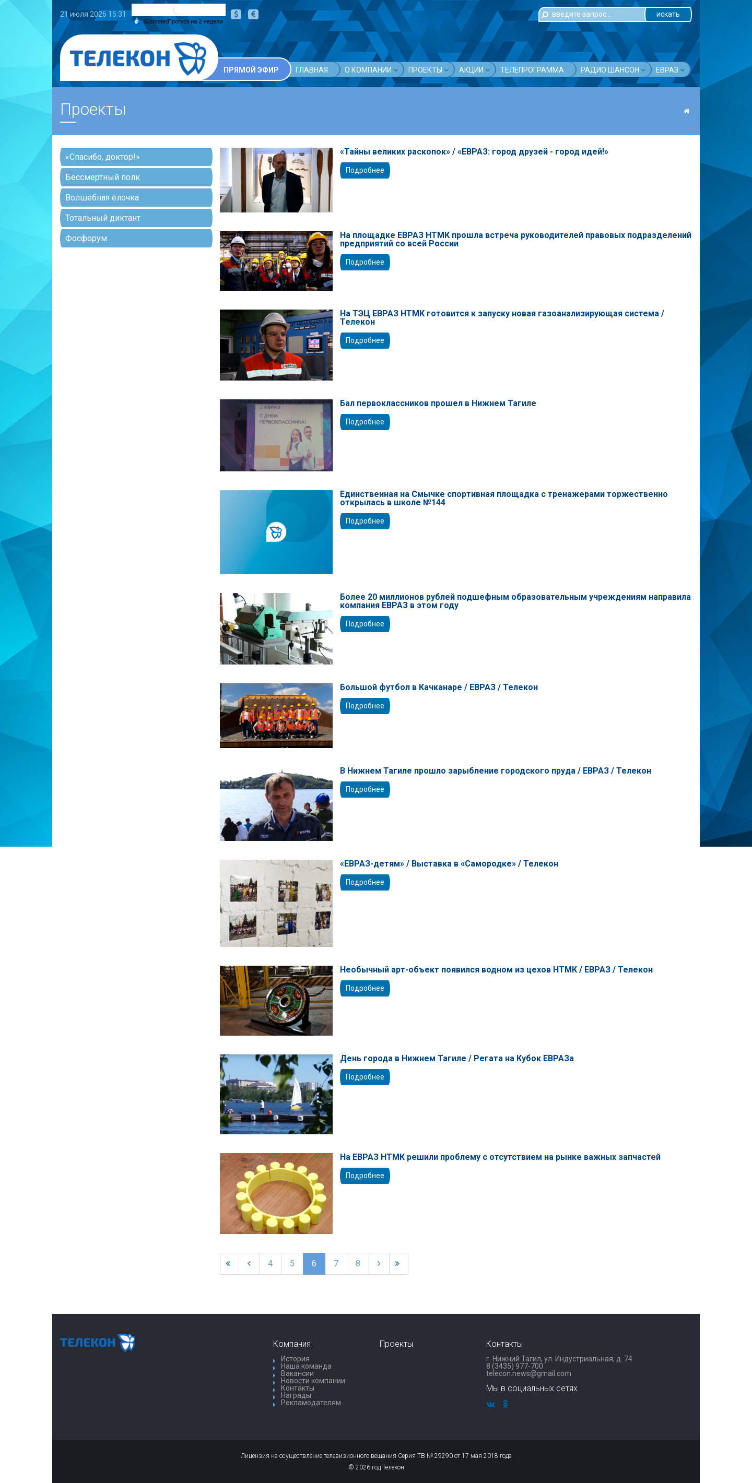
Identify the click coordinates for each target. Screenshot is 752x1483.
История (295, 1359)
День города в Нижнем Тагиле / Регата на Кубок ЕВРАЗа (457, 1058)
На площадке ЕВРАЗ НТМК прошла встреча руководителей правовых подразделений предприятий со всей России (515, 239)
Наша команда (306, 1366)
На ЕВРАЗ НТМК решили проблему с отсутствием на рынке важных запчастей (500, 1157)
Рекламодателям (311, 1402)
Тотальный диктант (102, 218)
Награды (296, 1395)
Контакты (297, 1388)
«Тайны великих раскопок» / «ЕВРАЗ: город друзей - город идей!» (474, 152)
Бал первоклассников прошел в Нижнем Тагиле (438, 403)
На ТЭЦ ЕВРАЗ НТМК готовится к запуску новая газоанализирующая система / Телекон (502, 318)
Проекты (428, 69)
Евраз (670, 69)
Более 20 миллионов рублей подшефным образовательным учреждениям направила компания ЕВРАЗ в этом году (515, 601)
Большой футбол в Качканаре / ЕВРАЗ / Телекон (439, 687)
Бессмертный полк (102, 177)
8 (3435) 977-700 (514, 1366)
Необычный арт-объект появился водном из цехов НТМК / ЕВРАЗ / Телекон (496, 970)
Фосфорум (86, 238)
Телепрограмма (532, 70)
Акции (474, 69)
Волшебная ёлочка (102, 198)
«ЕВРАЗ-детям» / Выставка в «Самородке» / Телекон (449, 864)
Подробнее (365, 170)
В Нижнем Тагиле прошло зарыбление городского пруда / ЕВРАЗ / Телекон (495, 771)
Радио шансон (613, 69)
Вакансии (297, 1373)
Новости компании (313, 1381)
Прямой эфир (251, 70)
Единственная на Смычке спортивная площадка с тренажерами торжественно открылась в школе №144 (504, 498)
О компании (371, 69)
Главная (312, 70)
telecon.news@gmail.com (528, 1373)
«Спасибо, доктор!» (102, 157)
